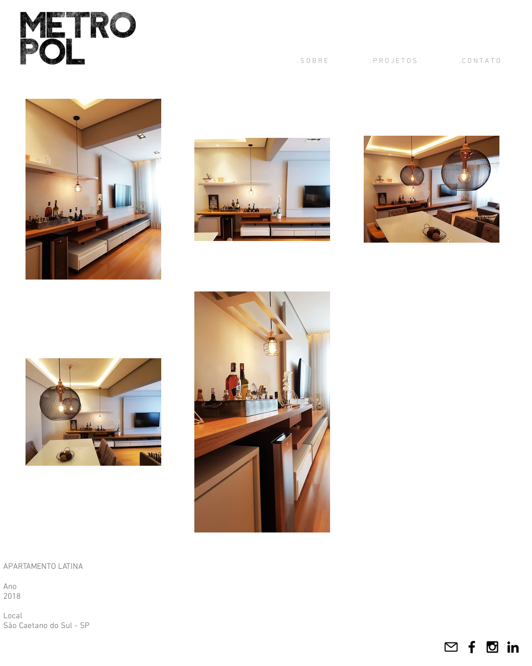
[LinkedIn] (513, 647)
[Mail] (451, 647)
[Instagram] (492, 647)
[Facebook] (472, 647)
